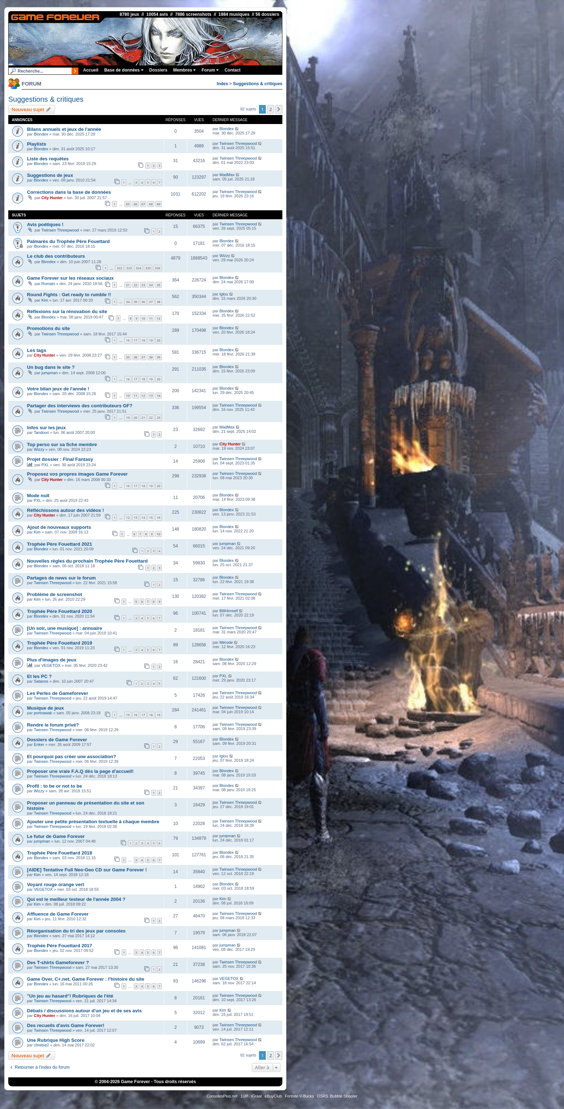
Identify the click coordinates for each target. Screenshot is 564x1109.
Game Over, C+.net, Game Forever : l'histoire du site (85, 979)
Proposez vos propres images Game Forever (77, 474)
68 (151, 204)
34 (127, 301)
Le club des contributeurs (56, 256)
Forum (210, 70)
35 (135, 301)
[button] (278, 109)
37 (151, 301)
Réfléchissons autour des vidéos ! (65, 510)
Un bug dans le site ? (51, 367)
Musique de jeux (45, 708)
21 (127, 285)
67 (143, 204)
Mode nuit (38, 495)
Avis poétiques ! (45, 224)
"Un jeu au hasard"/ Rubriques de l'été (70, 996)
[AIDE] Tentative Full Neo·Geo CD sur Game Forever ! (87, 869)
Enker (39, 744)
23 (143, 285)
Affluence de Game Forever (58, 914)
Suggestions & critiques (257, 83)
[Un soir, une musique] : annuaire (64, 628)
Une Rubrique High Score (56, 1040)
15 (151, 517)
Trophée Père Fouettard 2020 (59, 611)
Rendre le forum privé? (53, 725)
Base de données (124, 70)
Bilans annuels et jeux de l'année (64, 129)
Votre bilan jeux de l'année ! (58, 388)
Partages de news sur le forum (61, 578)
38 (158, 301)
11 (151, 318)
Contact (232, 70)
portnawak (43, 713)
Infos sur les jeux (46, 427)
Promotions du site (48, 328)
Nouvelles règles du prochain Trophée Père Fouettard (87, 561)
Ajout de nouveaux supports (59, 527)
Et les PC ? (39, 676)
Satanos (41, 681)
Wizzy (224, 255)
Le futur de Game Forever (56, 836)
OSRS (322, 1096)
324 (138, 268)
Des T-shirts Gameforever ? (58, 962)
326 (157, 268)
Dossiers (158, 70)
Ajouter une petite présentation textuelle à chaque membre (93, 821)
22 (135, 285)
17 (135, 340)
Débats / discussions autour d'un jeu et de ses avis (84, 1010)
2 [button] (270, 109)
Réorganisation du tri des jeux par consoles (76, 931)
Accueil (91, 70)
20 (158, 340)
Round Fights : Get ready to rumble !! (69, 294)
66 (135, 204)
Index (222, 83)
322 (119, 268)
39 (158, 357)
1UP (244, 1096)
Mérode (226, 642)
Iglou (223, 294)
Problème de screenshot (54, 594)
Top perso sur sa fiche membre (62, 444)
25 (158, 285)
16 (127, 340)
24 (151, 285)
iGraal (256, 1096)
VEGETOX (50, 665)
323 (129, 268)
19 (151, 340)
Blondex (41, 134)
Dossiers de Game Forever (57, 739)
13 (151, 395)
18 (143, 340)
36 (143, 301)
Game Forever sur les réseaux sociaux (70, 278)
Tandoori (41, 432)
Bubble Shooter (344, 1096)
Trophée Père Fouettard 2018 (59, 853)
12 (158, 318)
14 (158, 395)
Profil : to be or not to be (54, 786)
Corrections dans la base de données (69, 192)
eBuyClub (273, 1096)
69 (158, 204)
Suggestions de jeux (50, 175)
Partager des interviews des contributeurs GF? (79, 405)
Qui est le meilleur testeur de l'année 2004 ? (76, 899)
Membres (184, 70)
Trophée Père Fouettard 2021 (59, 544)
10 (143, 318)
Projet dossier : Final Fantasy (60, 459)
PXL (45, 465)
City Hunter (52, 198)
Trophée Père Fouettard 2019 (59, 643)
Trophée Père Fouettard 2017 (59, 945)
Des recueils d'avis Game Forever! (65, 1025)
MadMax (227, 175)
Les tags (36, 350)
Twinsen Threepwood (238, 143)
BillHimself (228, 611)
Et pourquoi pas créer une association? (71, 756)
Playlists (36, 144)
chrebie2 (41, 1045)
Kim (44, 300)
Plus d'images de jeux (51, 660)
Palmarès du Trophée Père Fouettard (68, 241)
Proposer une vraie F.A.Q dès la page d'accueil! (80, 771)
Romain (48, 283)
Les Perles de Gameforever (57, 693)
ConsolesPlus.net (221, 1096)
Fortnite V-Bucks (299, 1096)
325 (148, 268)
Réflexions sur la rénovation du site (67, 311)
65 (127, 204)
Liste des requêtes (48, 158)
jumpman (49, 373)
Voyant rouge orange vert (55, 884)
